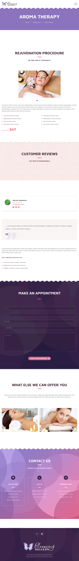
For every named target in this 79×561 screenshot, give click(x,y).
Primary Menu (75, 4)
